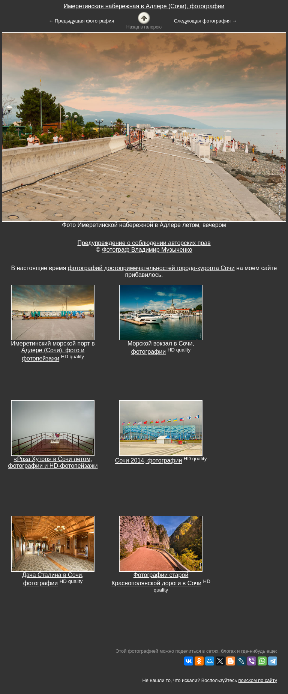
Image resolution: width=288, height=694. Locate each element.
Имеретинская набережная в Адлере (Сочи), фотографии (144, 6)
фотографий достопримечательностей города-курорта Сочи (151, 268)
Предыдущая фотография (84, 21)
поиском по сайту (257, 680)
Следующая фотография (202, 21)
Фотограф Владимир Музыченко (147, 249)
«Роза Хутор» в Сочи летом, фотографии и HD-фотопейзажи (53, 462)
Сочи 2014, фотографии (148, 461)
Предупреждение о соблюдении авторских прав (143, 243)
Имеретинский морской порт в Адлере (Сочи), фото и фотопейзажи (53, 351)
